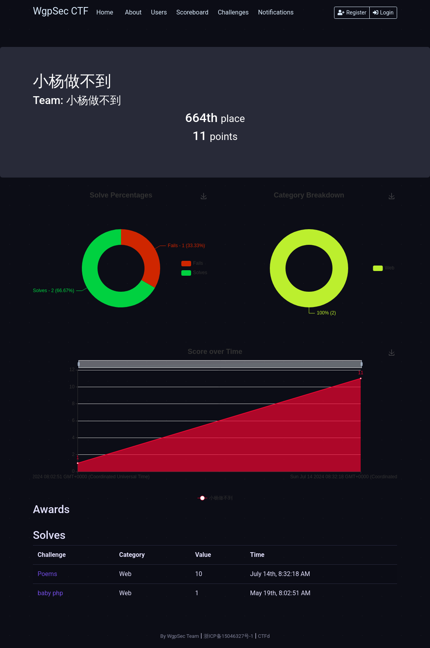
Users (159, 12)
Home (104, 12)
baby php (50, 593)
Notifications (276, 12)
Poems (47, 574)
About (133, 12)
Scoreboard (192, 12)
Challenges (233, 12)
